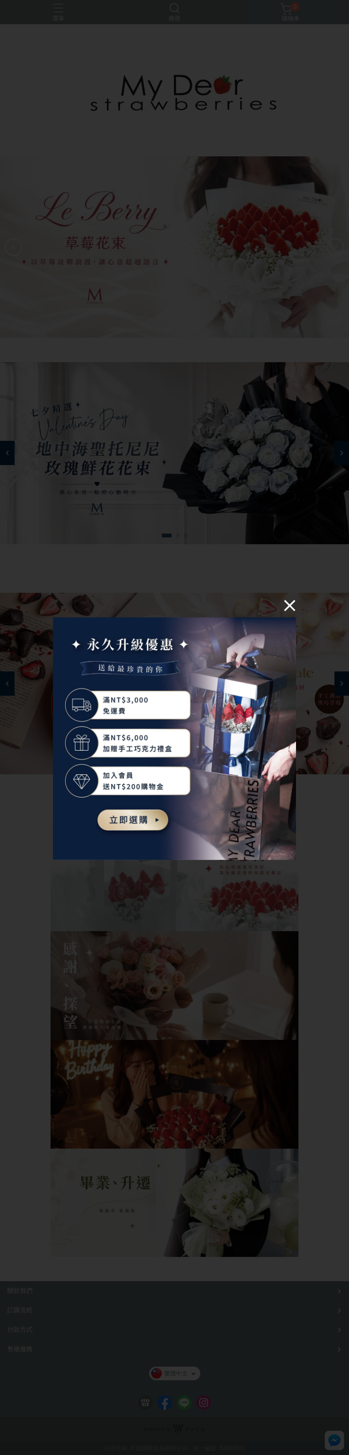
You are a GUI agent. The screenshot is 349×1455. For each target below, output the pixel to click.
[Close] (289, 605)
